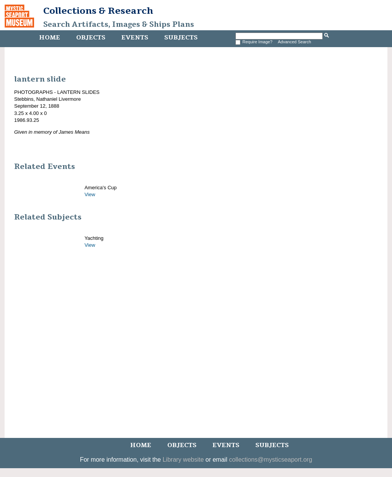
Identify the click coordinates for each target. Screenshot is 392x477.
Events (134, 37)
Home (49, 37)
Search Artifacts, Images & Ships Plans (118, 25)
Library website (183, 459)
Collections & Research (98, 11)
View (90, 194)
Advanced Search (294, 41)
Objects (90, 37)
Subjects (181, 37)
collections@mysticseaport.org (270, 459)
